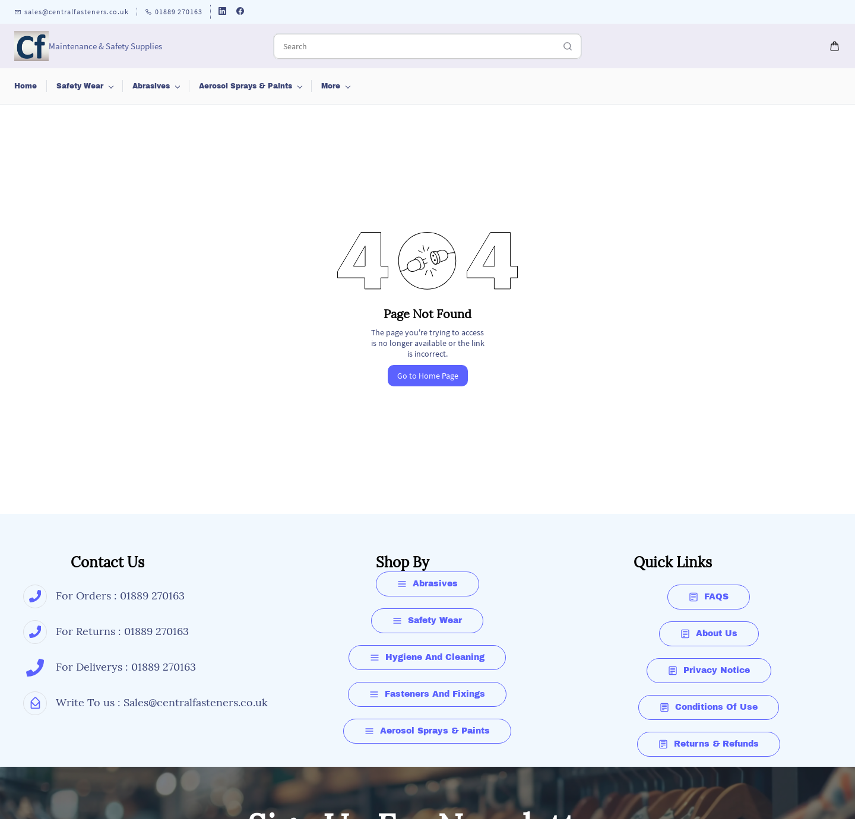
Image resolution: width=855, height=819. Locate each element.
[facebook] (240, 12)
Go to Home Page (427, 375)
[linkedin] (222, 12)
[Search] (414, 46)
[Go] (565, 46)
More (696, 86)
